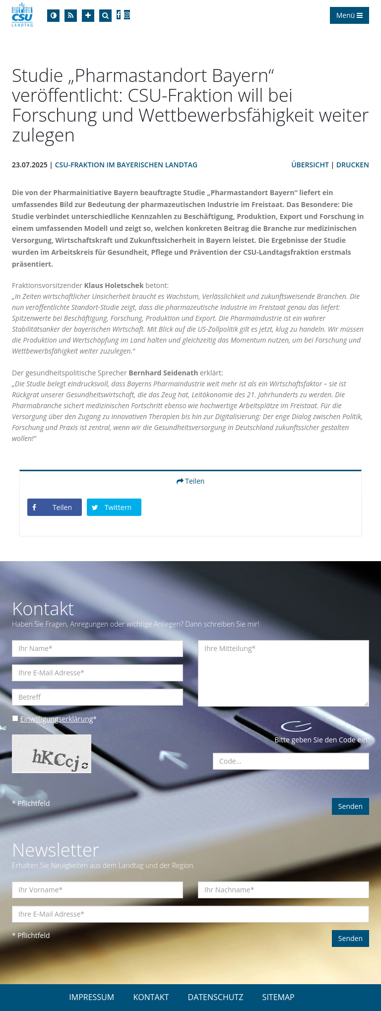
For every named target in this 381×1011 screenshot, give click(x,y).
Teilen (191, 481)
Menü (349, 15)
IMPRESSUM (91, 997)
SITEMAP (278, 997)
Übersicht (310, 164)
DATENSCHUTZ (216, 997)
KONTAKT (151, 997)
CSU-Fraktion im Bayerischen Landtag (126, 164)
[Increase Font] (88, 15)
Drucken (352, 164)
